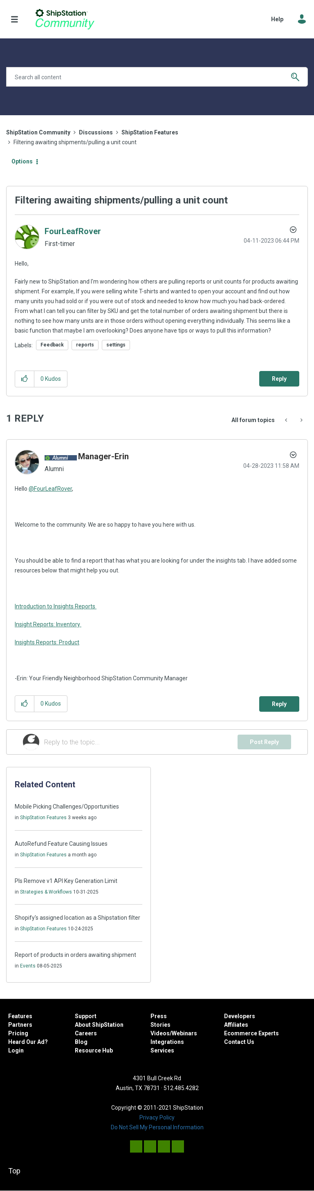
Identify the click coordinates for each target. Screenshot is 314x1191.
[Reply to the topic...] (141, 742)
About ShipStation (99, 1024)
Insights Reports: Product (47, 642)
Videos (160, 1033)
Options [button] (22, 161)
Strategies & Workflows (46, 892)
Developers (239, 1016)
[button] (24, 379)
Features (20, 1016)
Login (16, 1050)
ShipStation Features (149, 132)
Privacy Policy (157, 1117)
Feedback (52, 345)
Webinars (184, 1033)
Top (14, 1170)
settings (116, 345)
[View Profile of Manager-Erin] (103, 456)
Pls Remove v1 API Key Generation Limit (66, 881)
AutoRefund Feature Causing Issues (61, 843)
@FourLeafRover (50, 488)
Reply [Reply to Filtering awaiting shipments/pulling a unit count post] (279, 378)
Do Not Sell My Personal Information (157, 1127)
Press (158, 1016)
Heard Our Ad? (28, 1042)
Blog (81, 1042)
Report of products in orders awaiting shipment (75, 955)
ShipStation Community (65, 19)
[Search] (157, 77)
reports (85, 345)
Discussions (96, 132)
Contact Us (239, 1042)
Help (277, 19)
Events (28, 966)
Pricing (18, 1033)
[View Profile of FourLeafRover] (73, 231)
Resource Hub (94, 1050)
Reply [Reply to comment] (279, 704)
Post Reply (264, 742)
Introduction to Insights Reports (55, 606)
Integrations (167, 1042)
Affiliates (236, 1024)
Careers (86, 1033)
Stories (160, 1024)
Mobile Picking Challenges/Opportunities (67, 806)
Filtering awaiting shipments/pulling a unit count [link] (75, 142)
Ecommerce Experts (251, 1033)
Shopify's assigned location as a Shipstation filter (77, 917)
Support (85, 1016)
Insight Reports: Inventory (48, 624)
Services (162, 1050)
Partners (20, 1024)
